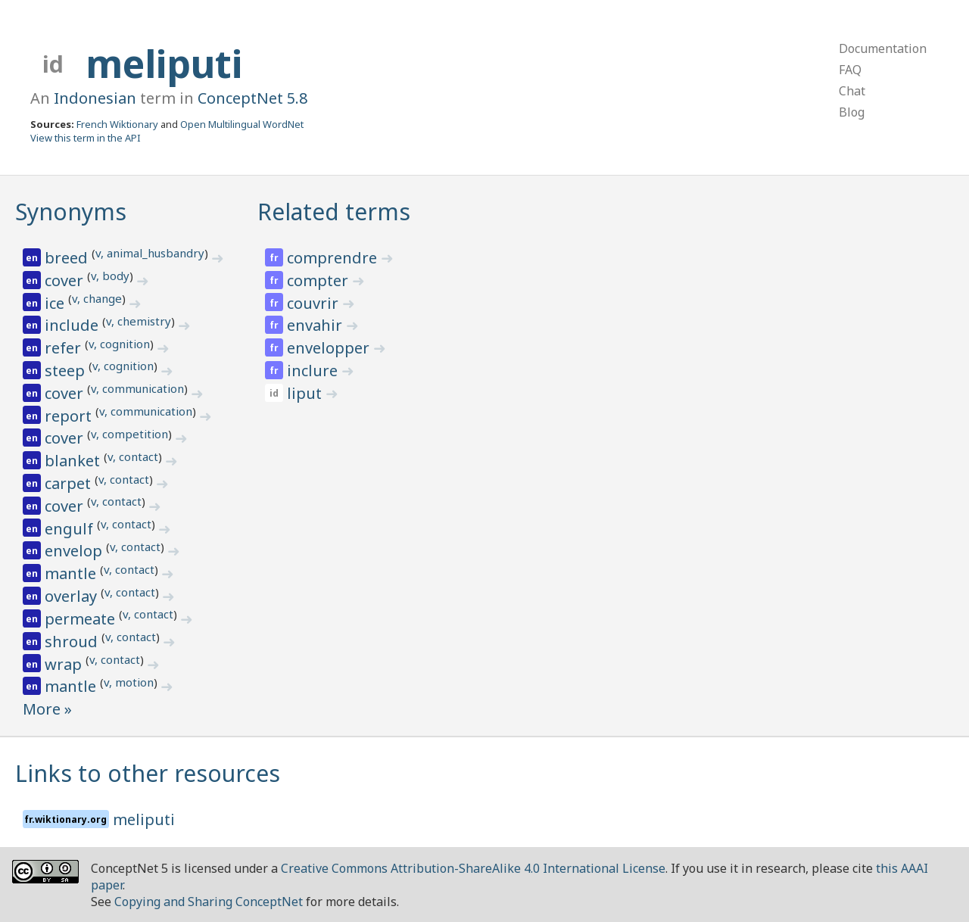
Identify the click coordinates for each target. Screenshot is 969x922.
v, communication (137, 388)
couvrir (314, 303)
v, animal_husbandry (149, 252)
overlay (73, 596)
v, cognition (119, 343)
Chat (852, 91)
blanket (74, 460)
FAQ (850, 69)
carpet (70, 483)
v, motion (129, 682)
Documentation (883, 48)
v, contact (132, 456)
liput (306, 393)
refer (65, 348)
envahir (316, 325)
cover (66, 280)
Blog (852, 112)
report (70, 416)
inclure (314, 370)
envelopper (330, 348)
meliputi (164, 63)
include (73, 325)
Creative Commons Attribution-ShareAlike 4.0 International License (473, 868)
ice (56, 303)
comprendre (334, 258)
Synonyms (70, 211)
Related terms (333, 211)
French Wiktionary (117, 124)
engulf (71, 529)
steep (67, 370)
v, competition (129, 433)
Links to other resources (147, 773)
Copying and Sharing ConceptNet (208, 901)
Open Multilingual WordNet (242, 124)
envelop (75, 550)
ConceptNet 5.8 (252, 98)
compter (319, 280)
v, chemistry (138, 321)
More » (47, 709)
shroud (73, 641)
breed (68, 258)
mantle (72, 573)
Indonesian (95, 98)
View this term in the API (85, 138)
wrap (65, 664)
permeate (82, 619)
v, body (110, 275)
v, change (97, 298)
